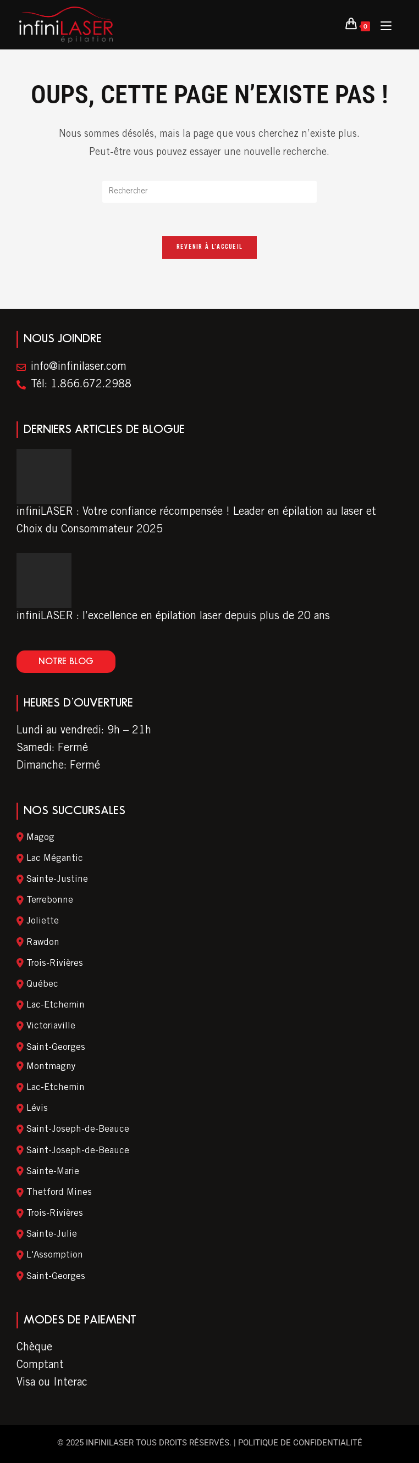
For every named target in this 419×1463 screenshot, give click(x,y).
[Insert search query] (209, 192)
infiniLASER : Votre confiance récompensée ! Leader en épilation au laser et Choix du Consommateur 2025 (196, 521)
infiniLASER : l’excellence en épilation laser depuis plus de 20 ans (173, 616)
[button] (65, 661)
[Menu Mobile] (382, 25)
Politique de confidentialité (300, 1443)
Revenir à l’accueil (210, 247)
